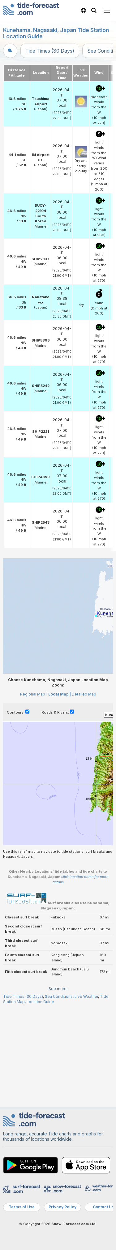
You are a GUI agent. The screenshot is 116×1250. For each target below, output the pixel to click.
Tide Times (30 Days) (49, 51)
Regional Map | (33, 694)
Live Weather (86, 996)
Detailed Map (84, 694)
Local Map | (59, 694)
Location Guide (40, 1001)
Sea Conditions (59, 996)
